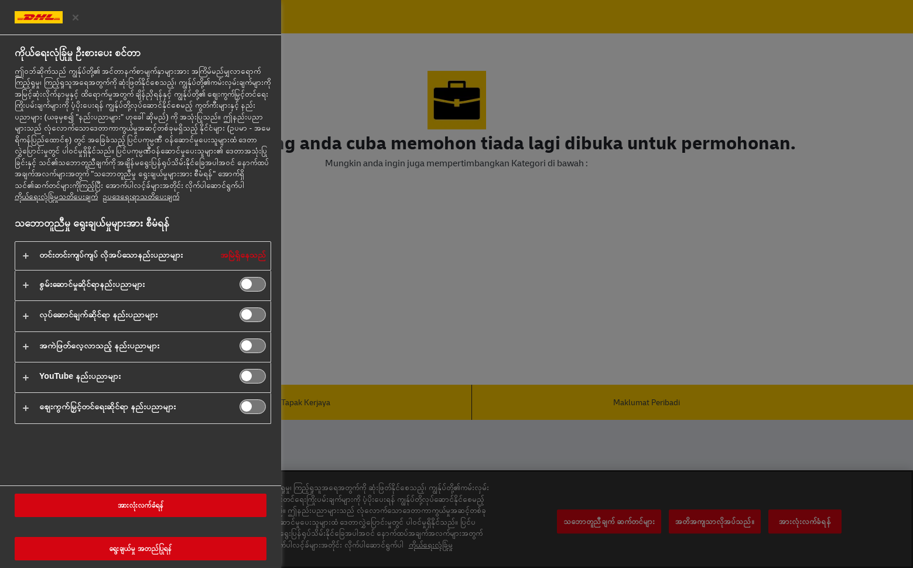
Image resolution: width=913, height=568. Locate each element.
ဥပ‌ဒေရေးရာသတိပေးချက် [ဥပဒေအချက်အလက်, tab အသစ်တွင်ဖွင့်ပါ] (140, 196)
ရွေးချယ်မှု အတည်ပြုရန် (141, 549)
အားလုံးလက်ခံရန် (140, 505)
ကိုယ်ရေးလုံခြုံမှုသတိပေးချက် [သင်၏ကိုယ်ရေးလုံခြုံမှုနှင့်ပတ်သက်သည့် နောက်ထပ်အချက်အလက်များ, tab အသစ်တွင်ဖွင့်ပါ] (56, 196)
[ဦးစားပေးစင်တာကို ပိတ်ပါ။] (75, 17)
